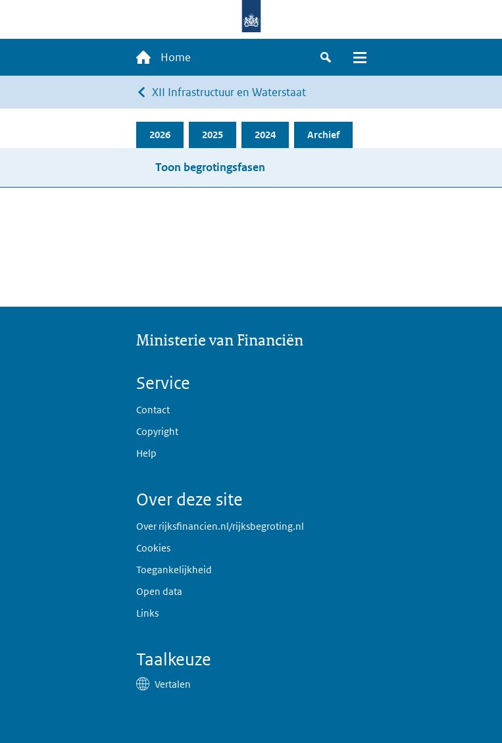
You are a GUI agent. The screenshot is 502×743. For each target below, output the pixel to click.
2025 (212, 134)
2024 (265, 134)
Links (147, 613)
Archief (323, 134)
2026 (159, 134)
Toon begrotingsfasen (210, 167)
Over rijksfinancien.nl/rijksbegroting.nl (220, 526)
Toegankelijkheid (174, 569)
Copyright (157, 431)
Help (146, 453)
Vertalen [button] (173, 684)
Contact (153, 409)
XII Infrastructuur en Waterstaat (229, 92)
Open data (159, 591)
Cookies (153, 548)
